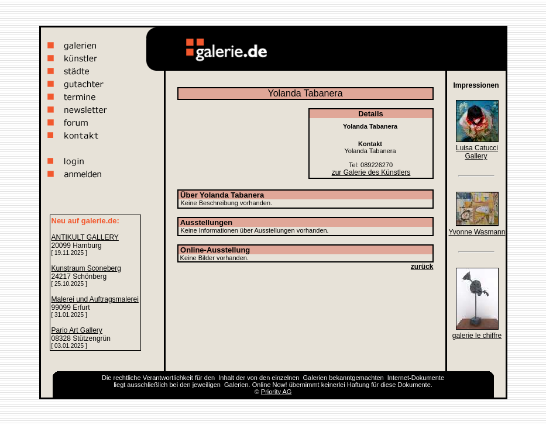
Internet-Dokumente (415, 377)
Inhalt (226, 377)
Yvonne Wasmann (477, 232)
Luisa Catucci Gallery (477, 152)
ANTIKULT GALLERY (85, 237)
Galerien (315, 377)
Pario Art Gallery (76, 330)
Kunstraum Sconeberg (86, 268)
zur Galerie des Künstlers (371, 172)
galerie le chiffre (477, 335)
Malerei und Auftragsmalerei (95, 299)
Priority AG (276, 391)
